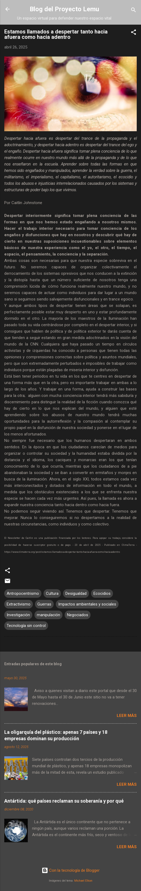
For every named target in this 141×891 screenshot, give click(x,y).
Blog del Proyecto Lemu (64, 9)
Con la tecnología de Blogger (71, 870)
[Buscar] (133, 11)
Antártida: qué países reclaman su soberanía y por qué (64, 801)
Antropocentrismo (23, 593)
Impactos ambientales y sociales (87, 604)
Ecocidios (102, 593)
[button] (133, 33)
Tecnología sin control (26, 625)
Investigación (18, 614)
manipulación (48, 614)
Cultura (52, 593)
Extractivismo (18, 604)
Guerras (44, 604)
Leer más (127, 715)
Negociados (77, 614)
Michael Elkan (83, 880)
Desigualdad (76, 593)
